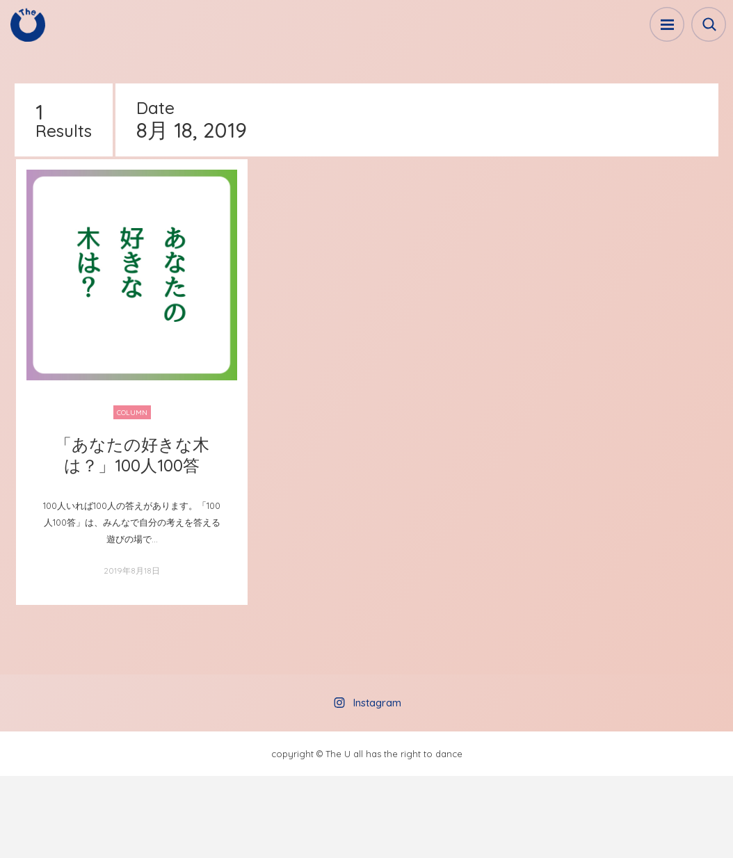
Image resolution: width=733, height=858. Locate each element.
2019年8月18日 (132, 570)
